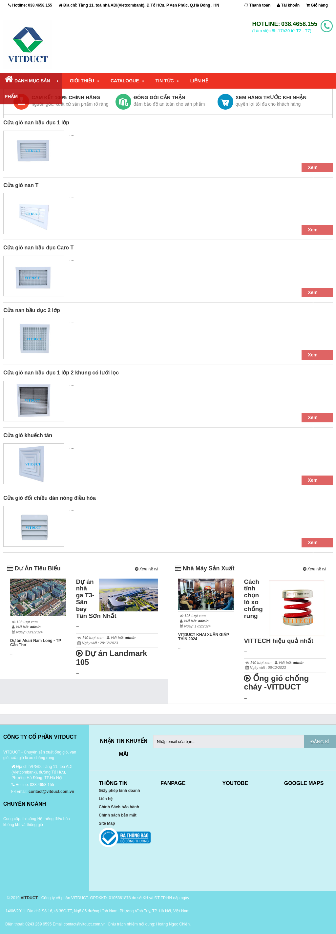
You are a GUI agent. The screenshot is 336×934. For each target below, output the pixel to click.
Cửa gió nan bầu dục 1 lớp (36, 122)
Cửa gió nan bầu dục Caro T (38, 247)
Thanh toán (257, 5)
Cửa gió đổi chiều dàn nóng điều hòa (49, 498)
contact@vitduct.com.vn (51, 791)
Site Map (107, 823)
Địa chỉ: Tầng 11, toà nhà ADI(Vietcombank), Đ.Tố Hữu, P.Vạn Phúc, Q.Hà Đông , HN (139, 5)
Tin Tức (165, 80)
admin (35, 627)
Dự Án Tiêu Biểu (34, 568)
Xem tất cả (146, 569)
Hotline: (30, 5)
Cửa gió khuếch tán (27, 435)
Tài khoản (288, 5)
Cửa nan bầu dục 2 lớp (31, 310)
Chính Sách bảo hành (119, 807)
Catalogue (125, 80)
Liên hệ (106, 798)
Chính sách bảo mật (117, 815)
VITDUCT (29, 898)
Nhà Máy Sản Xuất (205, 568)
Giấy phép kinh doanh (119, 790)
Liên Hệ (199, 80)
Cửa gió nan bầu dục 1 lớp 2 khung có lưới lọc (61, 372)
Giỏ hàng (317, 5)
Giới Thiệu (82, 80)
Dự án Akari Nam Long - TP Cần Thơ (35, 642)
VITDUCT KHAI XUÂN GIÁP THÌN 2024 (203, 636)
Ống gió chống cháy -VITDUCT (276, 682)
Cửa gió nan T (20, 185)
